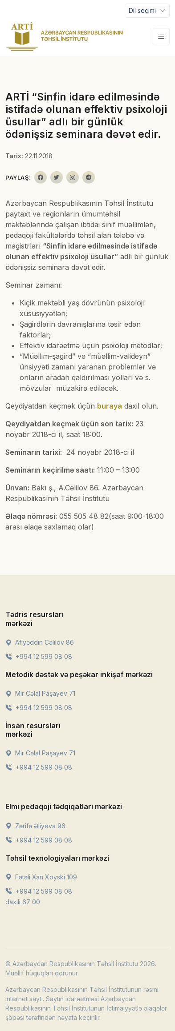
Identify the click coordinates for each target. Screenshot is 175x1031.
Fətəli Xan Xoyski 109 (41, 877)
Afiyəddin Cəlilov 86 (39, 642)
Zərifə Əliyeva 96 (35, 826)
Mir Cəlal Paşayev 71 (40, 693)
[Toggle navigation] (147, 11)
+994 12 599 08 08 (38, 656)
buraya (109, 405)
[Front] (64, 36)
